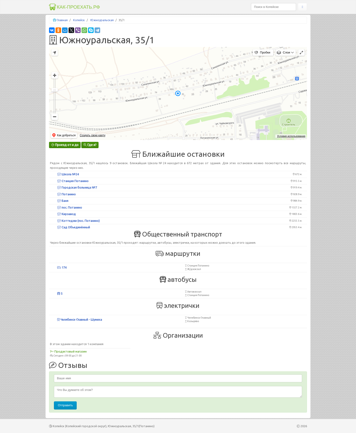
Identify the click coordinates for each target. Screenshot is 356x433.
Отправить (65, 405)
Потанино (66, 194)
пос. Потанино (69, 207)
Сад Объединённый (73, 227)
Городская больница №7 (77, 187)
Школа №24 (68, 174)
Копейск (79, 20)
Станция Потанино (73, 181)
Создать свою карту (92, 135)
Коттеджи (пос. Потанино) (78, 220)
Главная (62, 20)
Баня (62, 200)
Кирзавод (66, 214)
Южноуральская (102, 20)
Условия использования (291, 136)
